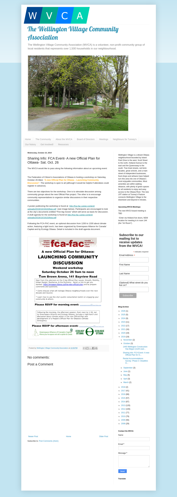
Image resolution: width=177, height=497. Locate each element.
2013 (123, 405)
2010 (123, 416)
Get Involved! (47, 144)
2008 (123, 424)
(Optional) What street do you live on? (133, 283)
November (128, 340)
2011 (123, 413)
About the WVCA (64, 139)
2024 (123, 318)
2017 (123, 391)
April (125, 379)
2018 (123, 387)
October (127, 343)
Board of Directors (86, 139)
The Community (43, 139)
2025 (123, 315)
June (125, 371)
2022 (123, 326)
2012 (123, 409)
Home (28, 139)
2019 (123, 337)
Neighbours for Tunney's (124, 139)
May (125, 375)
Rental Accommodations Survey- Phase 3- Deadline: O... (135, 360)
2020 (123, 333)
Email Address (127, 255)
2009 (123, 420)
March (126, 382)
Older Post (103, 436)
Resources (63, 144)
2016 (123, 394)
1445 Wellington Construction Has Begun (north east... (135, 348)
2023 (123, 322)
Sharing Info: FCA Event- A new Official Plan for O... (136, 354)
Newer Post (33, 436)
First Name (124, 264)
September (128, 368)
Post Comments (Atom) (49, 441)
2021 (123, 329)
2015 (123, 398)
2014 (123, 402)
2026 (123, 311)
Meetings (103, 139)
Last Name (124, 273)
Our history (30, 144)
